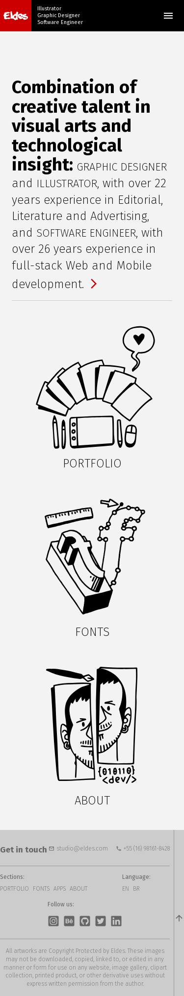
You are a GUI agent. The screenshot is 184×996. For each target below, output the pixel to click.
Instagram (53, 921)
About (78, 888)
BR (136, 888)
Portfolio (14, 888)
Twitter (100, 921)
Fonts (41, 888)
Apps (59, 888)
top (179, 913)
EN (125, 888)
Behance (69, 921)
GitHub (85, 921)
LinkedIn (116, 921)
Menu (168, 15)
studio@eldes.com (82, 849)
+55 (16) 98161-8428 (147, 849)
